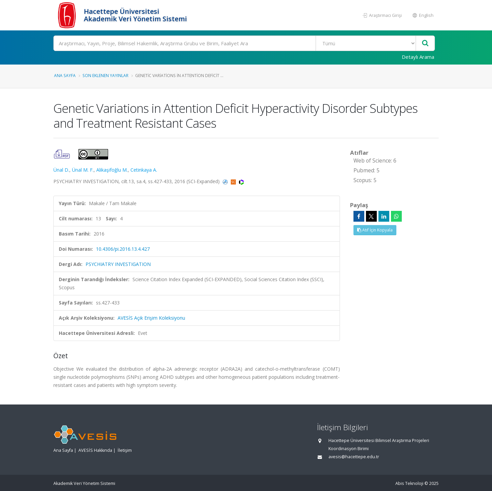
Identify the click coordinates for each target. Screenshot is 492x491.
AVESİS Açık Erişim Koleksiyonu (151, 318)
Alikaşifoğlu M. (112, 170)
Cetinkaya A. (143, 170)
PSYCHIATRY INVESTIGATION (118, 264)
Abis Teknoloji (409, 483)
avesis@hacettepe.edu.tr (353, 457)
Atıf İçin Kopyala (375, 230)
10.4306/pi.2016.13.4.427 (123, 249)
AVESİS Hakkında (95, 450)
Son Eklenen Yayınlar (105, 75)
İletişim (125, 450)
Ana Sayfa (65, 75)
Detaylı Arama (418, 56)
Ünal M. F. (83, 170)
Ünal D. (61, 170)
